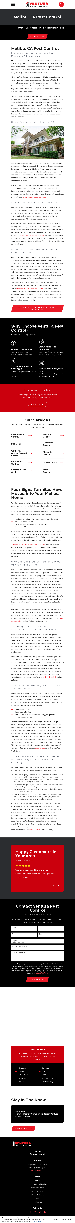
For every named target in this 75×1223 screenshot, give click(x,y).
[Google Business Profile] (40, 1160)
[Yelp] (44, 1160)
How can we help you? (19, 952)
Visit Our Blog (23, 1076)
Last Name (42, 928)
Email (40, 934)
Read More (37, 404)
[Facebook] (35, 1160)
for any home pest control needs (34, 197)
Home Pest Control (37, 1135)
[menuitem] (13, 1172)
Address (14, 940)
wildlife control (34, 830)
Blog (37, 1146)
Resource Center (37, 1139)
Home (37, 1128)
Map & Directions (37, 1118)
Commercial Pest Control (37, 1132)
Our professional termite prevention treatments (28, 545)
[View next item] (58, 886)
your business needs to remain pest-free (29, 235)
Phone (14, 934)
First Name (15, 928)
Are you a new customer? (20, 946)
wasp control (40, 748)
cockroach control (49, 677)
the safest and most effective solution (29, 288)
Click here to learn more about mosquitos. (37, 308)
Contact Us (37, 36)
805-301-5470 (37, 1101)
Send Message (37, 979)
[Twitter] (30, 1160)
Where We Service (37, 1143)
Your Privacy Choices (38, 1168)
